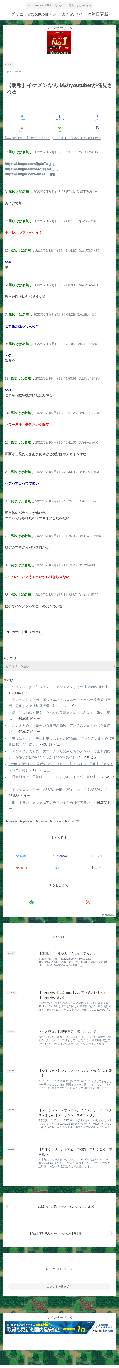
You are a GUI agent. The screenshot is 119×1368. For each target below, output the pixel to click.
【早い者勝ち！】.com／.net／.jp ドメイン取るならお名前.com (52, 138)
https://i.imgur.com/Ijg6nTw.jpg (29, 164)
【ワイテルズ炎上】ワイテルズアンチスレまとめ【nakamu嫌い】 (59, 687)
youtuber (26, 821)
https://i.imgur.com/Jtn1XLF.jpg (30, 174)
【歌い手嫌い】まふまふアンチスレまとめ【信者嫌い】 (51, 802)
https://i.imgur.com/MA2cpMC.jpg (32, 169)
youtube (11, 821)
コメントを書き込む (59, 1286)
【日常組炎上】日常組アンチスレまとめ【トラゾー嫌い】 (53, 777)
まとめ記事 (72, 821)
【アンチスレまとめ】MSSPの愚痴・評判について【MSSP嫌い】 (59, 790)
